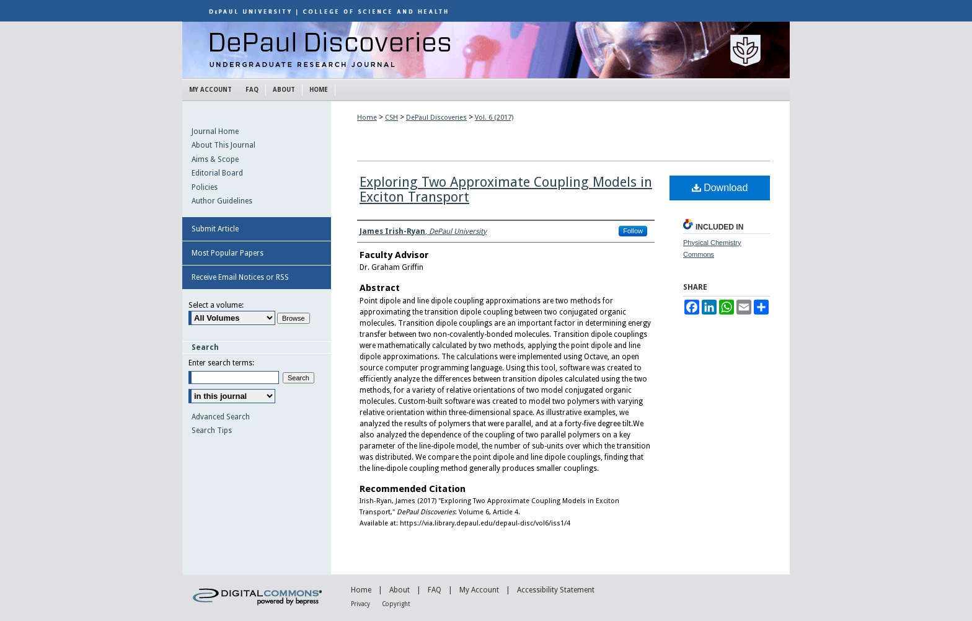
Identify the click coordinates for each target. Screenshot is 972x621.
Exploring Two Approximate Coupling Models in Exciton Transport (506, 189)
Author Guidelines (222, 201)
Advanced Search (221, 417)
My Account (479, 590)
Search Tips (212, 430)
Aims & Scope (215, 159)
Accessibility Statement (555, 590)
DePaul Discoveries (486, 50)
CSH (391, 118)
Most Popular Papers (227, 253)
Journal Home (215, 131)
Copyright (396, 604)
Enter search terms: (221, 363)
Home (367, 118)
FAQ (434, 590)
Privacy (360, 604)
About (399, 590)
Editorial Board (217, 173)
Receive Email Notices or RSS (240, 277)
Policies (205, 187)
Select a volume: (216, 305)
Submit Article (215, 229)
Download (720, 187)
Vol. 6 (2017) (494, 118)
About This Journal (223, 145)
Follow (633, 231)
